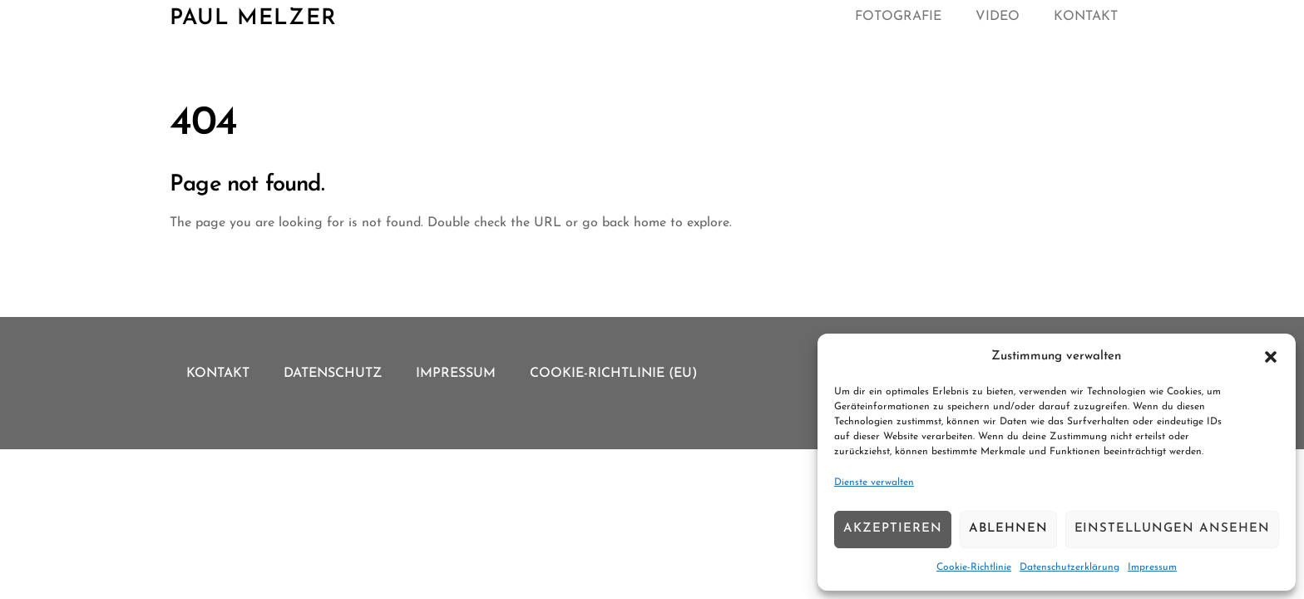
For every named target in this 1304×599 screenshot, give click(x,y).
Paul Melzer (253, 18)
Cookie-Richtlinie (973, 567)
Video (998, 16)
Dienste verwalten (874, 483)
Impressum (1152, 567)
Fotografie (898, 16)
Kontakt (1086, 16)
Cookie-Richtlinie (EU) (614, 373)
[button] (1270, 357)
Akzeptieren (892, 528)
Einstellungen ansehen (1172, 528)
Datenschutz (333, 373)
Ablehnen (1008, 528)
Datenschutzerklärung (1069, 567)
